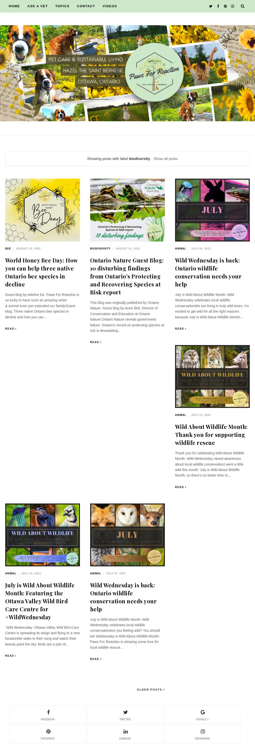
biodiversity (100, 248)
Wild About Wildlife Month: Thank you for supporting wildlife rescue (211, 434)
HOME (14, 6)
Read (9, 328)
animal (180, 248)
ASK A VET (37, 6)
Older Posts (150, 689)
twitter (125, 714)
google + (202, 714)
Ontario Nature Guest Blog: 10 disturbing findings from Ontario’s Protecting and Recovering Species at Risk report (127, 276)
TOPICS (62, 6)
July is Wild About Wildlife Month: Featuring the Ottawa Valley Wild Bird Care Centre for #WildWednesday (40, 601)
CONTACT (86, 6)
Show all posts (166, 158)
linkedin (125, 734)
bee (8, 248)
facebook (48, 714)
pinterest (48, 734)
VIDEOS (110, 6)
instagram (202, 734)
